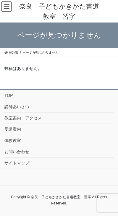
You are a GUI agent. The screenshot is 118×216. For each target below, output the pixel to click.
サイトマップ (16, 163)
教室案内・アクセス (23, 118)
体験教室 (12, 140)
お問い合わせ (16, 151)
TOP (8, 95)
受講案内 (12, 129)
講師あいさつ (16, 106)
